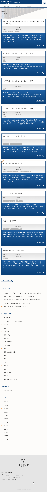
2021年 (6, 419)
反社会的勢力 (8, 342)
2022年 (6, 415)
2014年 (6, 436)
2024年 (6, 408)
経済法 (17, 31)
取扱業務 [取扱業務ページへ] (18, 6)
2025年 (6, 405)
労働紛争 (6, 338)
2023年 (6, 412)
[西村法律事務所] (6, 2)
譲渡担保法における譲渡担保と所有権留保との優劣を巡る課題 (22, 300)
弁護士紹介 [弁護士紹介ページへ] (29, 6)
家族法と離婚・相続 (6, 31)
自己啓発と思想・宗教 (10, 379)
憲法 (5, 359)
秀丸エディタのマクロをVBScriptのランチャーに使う (19, 296)
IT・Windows (5, 143)
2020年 (6, 422)
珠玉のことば (8, 372)
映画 (4, 61)
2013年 (6, 439)
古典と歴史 (7, 345)
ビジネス (24, 171)
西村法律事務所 (17, 2)
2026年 (6, 402)
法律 (13, 31)
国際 (5, 348)
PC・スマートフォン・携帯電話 (15, 143)
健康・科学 (5, 258)
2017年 (6, 429)
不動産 (6, 328)
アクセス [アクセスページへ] (41, 6)
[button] (44, 2)
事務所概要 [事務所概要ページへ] (6, 6)
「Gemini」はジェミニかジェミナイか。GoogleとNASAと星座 (22, 293)
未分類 (6, 366)
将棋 (5, 355)
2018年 (6, 426)
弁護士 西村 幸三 (18, 29)
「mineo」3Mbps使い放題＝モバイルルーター (17, 303)
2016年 (6, 432)
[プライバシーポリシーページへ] (23, 483)
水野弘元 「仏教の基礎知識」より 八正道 (16, 306)
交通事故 (6, 331)
